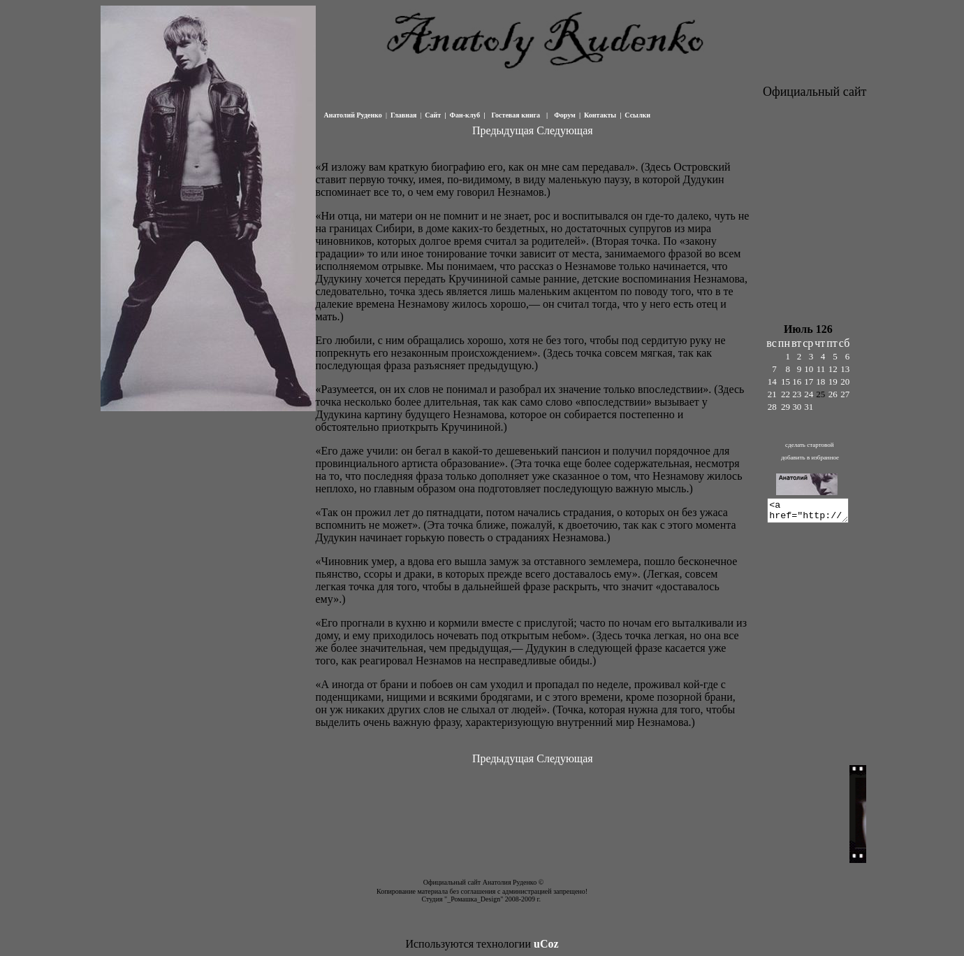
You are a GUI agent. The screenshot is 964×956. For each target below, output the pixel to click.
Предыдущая (503, 130)
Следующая (564, 130)
